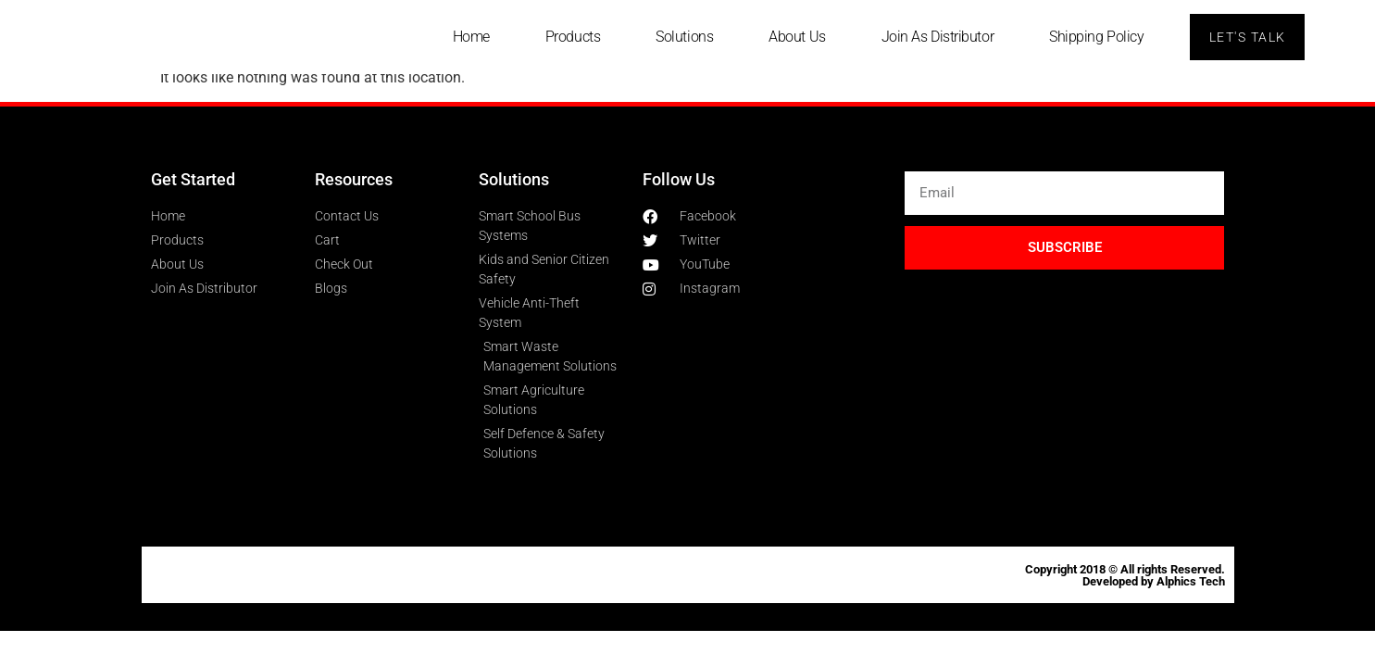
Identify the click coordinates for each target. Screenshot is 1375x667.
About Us (796, 36)
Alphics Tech (1190, 581)
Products (571, 36)
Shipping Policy (1095, 36)
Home (469, 36)
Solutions (683, 36)
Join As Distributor (936, 36)
